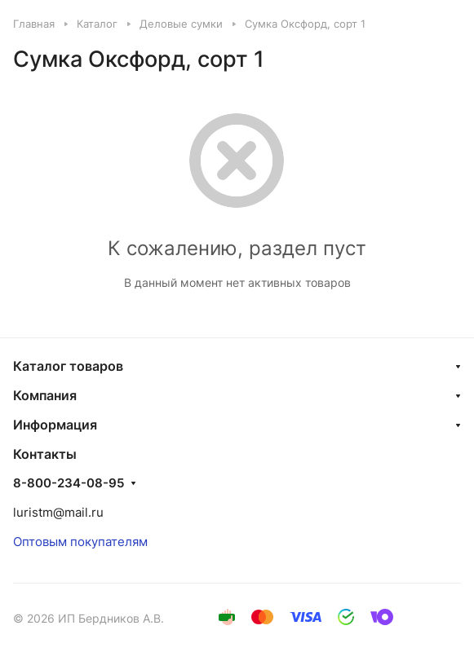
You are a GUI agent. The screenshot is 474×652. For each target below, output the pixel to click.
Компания (45, 395)
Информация (55, 424)
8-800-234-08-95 (68, 483)
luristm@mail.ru (58, 512)
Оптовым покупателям (80, 541)
